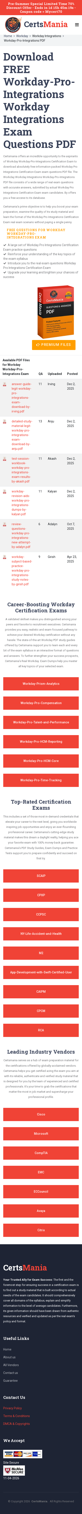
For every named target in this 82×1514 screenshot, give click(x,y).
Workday (22, 36)
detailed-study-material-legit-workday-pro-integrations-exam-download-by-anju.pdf (22, 435)
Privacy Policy (12, 1408)
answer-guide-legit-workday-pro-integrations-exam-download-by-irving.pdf (22, 397)
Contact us (10, 1373)
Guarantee (10, 1380)
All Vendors (11, 1365)
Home (8, 36)
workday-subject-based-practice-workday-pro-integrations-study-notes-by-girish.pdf (22, 570)
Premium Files (53, 345)
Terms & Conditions (16, 1416)
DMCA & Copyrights (16, 1424)
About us (9, 1357)
